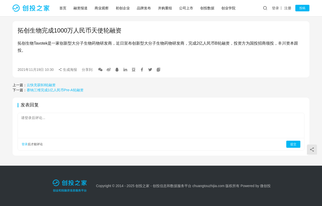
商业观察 (102, 8)
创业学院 (228, 8)
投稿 (302, 8)
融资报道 (80, 8)
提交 (293, 144)
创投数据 (207, 8)
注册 (287, 8)
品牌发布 (144, 8)
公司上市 (186, 8)
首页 (62, 8)
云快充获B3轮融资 (41, 85)
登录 (275, 8)
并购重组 (165, 8)
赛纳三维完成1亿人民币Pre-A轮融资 (55, 90)
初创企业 (123, 8)
